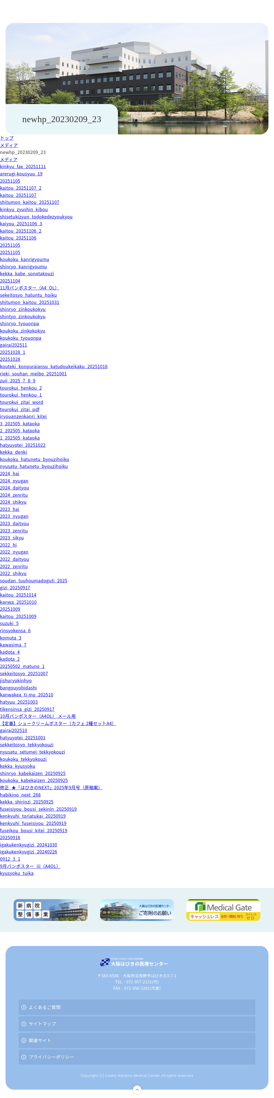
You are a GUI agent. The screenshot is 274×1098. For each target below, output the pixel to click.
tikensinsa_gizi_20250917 (28, 709)
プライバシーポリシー (51, 1056)
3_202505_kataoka (20, 423)
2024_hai (10, 473)
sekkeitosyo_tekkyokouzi (27, 744)
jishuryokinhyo (16, 680)
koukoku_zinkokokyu (23, 330)
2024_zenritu (14, 494)
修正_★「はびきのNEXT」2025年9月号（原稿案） (52, 787)
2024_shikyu (13, 501)
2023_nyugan (14, 516)
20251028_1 (13, 352)
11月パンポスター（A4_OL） (30, 287)
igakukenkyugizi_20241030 (29, 844)
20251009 (10, 608)
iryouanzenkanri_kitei (24, 416)
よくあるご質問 (45, 1007)
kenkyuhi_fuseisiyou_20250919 (34, 823)
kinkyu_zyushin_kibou (24, 209)
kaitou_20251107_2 (21, 187)
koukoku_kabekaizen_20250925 (34, 780)
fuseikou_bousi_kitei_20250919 (34, 830)
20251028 (10, 359)
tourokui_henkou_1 (21, 394)
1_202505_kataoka (20, 437)
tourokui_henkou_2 (21, 387)
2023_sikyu (12, 537)
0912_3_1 (10, 858)
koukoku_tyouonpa (21, 337)
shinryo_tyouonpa (20, 323)
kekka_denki (14, 451)
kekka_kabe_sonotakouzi (27, 273)
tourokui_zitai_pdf (20, 409)
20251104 (10, 280)
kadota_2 (10, 658)
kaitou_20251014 (18, 594)
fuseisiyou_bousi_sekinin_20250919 (39, 808)
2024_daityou (14, 487)
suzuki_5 (9, 623)
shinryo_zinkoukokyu (23, 309)
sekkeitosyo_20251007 (24, 673)
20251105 (10, 180)
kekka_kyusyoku (18, 765)
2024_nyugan (14, 480)
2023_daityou (14, 523)
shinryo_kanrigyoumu (24, 266)
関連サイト (40, 1040)
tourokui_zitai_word (22, 402)
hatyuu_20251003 (19, 701)
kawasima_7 (13, 644)
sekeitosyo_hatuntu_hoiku (29, 294)
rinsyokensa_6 (15, 630)
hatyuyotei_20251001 (23, 737)
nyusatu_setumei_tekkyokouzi (33, 751)
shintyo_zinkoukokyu (23, 316)
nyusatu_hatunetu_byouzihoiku (34, 466)
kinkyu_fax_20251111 (23, 166)
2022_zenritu (14, 566)
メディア (9, 145)
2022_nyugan (14, 551)
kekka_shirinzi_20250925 (27, 801)
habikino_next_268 (20, 794)
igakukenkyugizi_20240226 (29, 851)
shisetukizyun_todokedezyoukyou (37, 216)
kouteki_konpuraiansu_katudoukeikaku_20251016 (55, 366)
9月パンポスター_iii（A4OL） (31, 866)
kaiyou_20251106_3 (21, 223)
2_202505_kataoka (20, 430)
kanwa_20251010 (19, 602)
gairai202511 (14, 344)
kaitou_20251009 (18, 616)
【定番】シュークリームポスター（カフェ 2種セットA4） (59, 723)
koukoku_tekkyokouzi (24, 759)
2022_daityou (14, 559)
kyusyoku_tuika (17, 873)
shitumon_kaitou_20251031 (30, 302)
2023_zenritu (14, 530)
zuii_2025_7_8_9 (18, 380)
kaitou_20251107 (18, 195)
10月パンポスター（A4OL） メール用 (38, 716)
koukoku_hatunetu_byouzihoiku (35, 459)
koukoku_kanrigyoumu (25, 259)
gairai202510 (14, 730)
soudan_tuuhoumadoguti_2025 (34, 580)
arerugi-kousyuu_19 (21, 173)
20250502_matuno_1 (22, 666)
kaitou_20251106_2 (21, 230)
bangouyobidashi (19, 687)
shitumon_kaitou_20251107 (30, 202)
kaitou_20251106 (18, 237)
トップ (7, 137)
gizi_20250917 (15, 587)
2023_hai (10, 509)
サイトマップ (42, 1023)
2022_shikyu (13, 573)
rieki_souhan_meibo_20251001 (34, 373)
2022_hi (8, 544)
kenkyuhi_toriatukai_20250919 (33, 815)
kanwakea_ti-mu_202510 (27, 694)
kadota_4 (10, 651)
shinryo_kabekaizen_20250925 (33, 773)
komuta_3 (11, 637)
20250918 (10, 837)
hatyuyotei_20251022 (23, 444)
